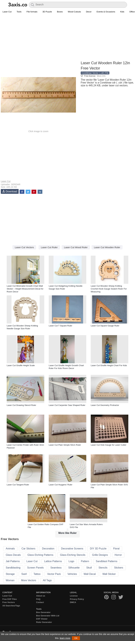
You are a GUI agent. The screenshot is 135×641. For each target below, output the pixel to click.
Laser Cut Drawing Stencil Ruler (21, 405)
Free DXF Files (9, 599)
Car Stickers (28, 548)
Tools (19, 11)
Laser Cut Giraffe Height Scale (21, 365)
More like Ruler (67, 533)
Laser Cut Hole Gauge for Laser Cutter (108, 445)
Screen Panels (35, 567)
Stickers (118, 567)
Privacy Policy (77, 599)
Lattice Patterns (53, 561)
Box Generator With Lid (47, 615)
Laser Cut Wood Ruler (76, 247)
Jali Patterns (13, 561)
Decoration (48, 548)
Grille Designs (100, 555)
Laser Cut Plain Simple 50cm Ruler (65, 445)
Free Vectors (8, 602)
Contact (40, 602)
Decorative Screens (72, 548)
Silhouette (74, 567)
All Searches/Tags (11, 605)
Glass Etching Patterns (40, 555)
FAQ (38, 599)
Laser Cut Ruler (49, 247)
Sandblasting (13, 567)
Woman (10, 580)
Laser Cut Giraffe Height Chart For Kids (109, 365)
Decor (89, 11)
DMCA (73, 602)
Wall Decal (90, 574)
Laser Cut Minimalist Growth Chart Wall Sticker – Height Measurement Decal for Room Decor (25, 289)
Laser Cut (7, 11)
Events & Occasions (106, 11)
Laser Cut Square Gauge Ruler (105, 325)
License (74, 596)
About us (40, 596)
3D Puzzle (47, 11)
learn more (65, 638)
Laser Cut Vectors (24, 247)
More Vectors (28, 580)
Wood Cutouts (74, 11)
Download (9, 191)
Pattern (85, 561)
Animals (10, 548)
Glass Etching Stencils (72, 555)
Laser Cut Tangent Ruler (18, 484)
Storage (10, 574)
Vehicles (72, 574)
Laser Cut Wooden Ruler (107, 247)
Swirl (24, 574)
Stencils (103, 567)
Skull (89, 567)
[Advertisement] (67, 37)
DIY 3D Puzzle (98, 548)
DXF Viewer (41, 619)
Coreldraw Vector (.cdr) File (95, 73)
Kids (122, 11)
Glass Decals (13, 555)
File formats (32, 11)
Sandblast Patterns (106, 561)
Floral (116, 548)
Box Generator (43, 612)
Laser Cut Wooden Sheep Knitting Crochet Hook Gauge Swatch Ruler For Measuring (109, 289)
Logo (71, 561)
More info (101, 76)
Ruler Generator (44, 622)
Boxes (60, 11)
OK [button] (76, 638)
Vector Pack (54, 574)
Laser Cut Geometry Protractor (105, 405)
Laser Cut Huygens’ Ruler (60, 484)
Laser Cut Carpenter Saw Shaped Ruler (67, 405)
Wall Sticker (109, 574)
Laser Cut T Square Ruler (60, 325)
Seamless (56, 567)
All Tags (47, 580)
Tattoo (37, 574)
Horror (118, 555)
